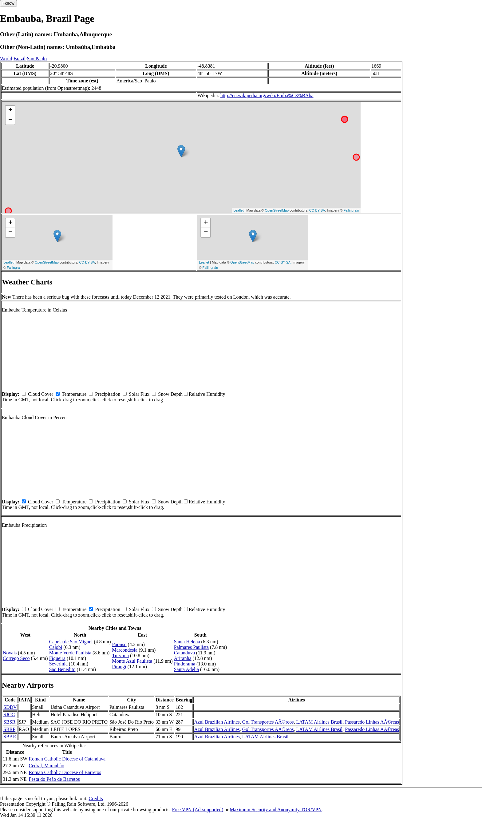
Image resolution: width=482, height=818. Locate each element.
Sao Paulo (37, 58)
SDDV (10, 707)
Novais (10, 652)
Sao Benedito (62, 669)
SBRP (9, 729)
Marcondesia (125, 650)
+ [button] (10, 110)
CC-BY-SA (317, 210)
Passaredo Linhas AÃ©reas (372, 722)
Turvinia (120, 655)
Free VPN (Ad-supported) (197, 809)
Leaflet (238, 210)
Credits (96, 798)
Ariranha (183, 658)
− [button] (10, 120)
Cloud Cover (40, 394)
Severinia (58, 663)
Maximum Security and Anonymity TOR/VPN (276, 809)
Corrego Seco (16, 658)
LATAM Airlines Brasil (319, 722)
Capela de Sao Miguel (71, 641)
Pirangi (119, 666)
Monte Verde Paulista (70, 652)
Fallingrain (351, 210)
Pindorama (184, 663)
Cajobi (55, 647)
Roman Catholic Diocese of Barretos (65, 772)
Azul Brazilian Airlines (216, 722)
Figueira (57, 658)
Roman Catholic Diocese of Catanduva (67, 758)
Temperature (74, 394)
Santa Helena (187, 641)
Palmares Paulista (191, 647)
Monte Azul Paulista (132, 661)
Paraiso (119, 644)
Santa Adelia (186, 669)
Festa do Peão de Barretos (54, 779)
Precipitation (107, 394)
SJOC (9, 714)
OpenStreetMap (277, 210)
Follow (8, 3)
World (6, 58)
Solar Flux (139, 394)
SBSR (9, 722)
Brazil (20, 58)
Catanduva (184, 652)
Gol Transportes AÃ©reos (268, 722)
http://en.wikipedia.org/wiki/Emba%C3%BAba (267, 95)
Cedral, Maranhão (46, 765)
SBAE (9, 736)
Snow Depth (170, 394)
